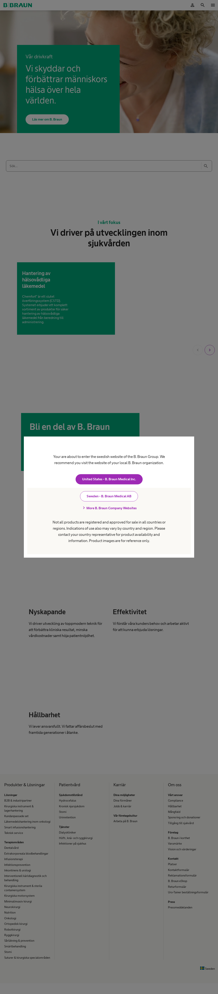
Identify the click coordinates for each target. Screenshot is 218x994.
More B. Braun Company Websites (109, 508)
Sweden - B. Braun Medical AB (109, 496)
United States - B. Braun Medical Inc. (109, 479)
